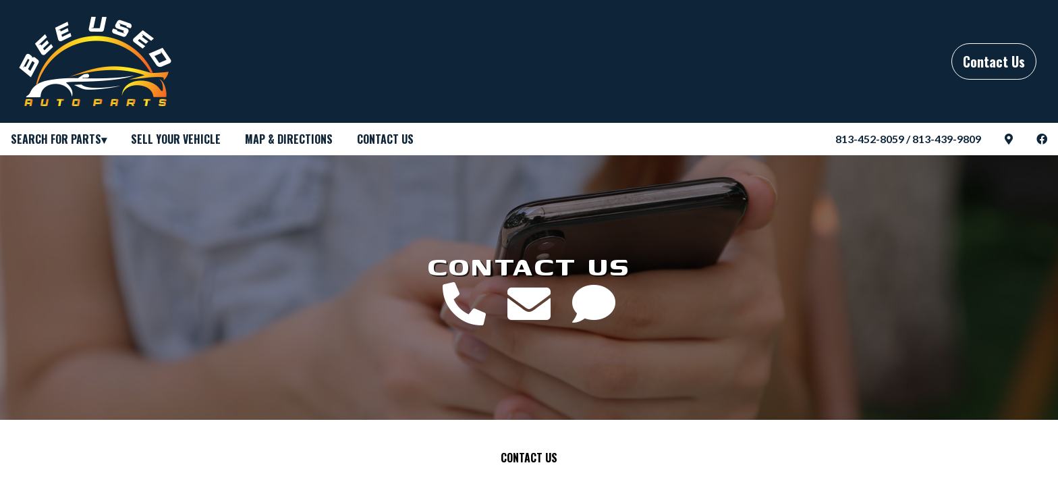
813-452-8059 (869, 138)
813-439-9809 (946, 138)
